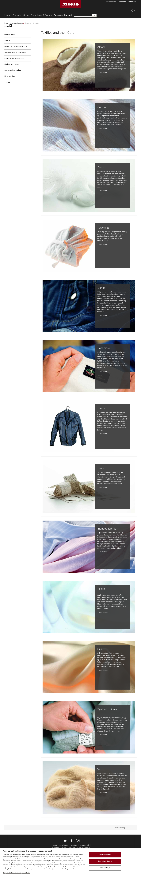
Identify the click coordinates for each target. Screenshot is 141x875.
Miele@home (64, 845)
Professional (111, 2)
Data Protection (16, 873)
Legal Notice (7, 873)
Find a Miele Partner (11, 64)
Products (17, 15)
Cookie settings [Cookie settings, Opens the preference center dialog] (105, 868)
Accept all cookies (105, 854)
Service (7, 40)
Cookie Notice (25, 873)
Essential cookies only (105, 861)
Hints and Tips (9, 76)
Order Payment (9, 34)
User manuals (84, 845)
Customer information (12, 70)
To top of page (120, 828)
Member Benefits (83, 847)
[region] (70, 861)
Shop (26, 15)
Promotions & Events (41, 15)
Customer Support (16, 23)
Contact (7, 82)
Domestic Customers (127, 2)
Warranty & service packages (15, 52)
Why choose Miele (68, 847)
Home (6, 23)
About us (55, 847)
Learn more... (103, 72)
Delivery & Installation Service (15, 46)
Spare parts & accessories (14, 58)
